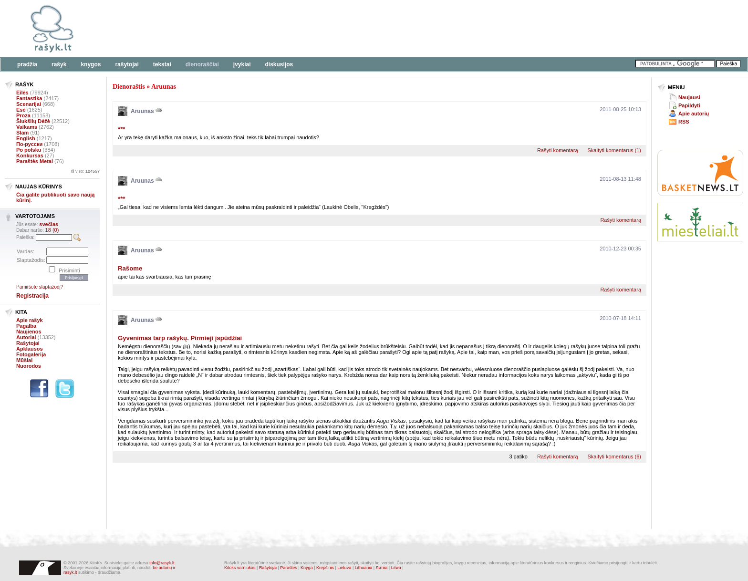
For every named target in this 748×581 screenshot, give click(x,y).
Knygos (91, 64)
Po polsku (29, 150)
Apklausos (29, 349)
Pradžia (27, 64)
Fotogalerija (31, 354)
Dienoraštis (129, 86)
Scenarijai (28, 104)
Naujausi (689, 97)
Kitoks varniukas (240, 567)
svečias (48, 224)
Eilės (22, 92)
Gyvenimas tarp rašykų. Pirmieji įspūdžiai (180, 338)
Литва (382, 567)
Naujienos (29, 331)
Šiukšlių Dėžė (33, 121)
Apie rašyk (29, 320)
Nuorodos (28, 366)
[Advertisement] (293, 28)
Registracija (32, 295)
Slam (22, 132)
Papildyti (689, 105)
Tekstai (162, 64)
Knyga (307, 567)
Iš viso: (85, 171)
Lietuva (344, 567)
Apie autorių (693, 113)
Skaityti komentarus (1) (614, 150)
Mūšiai (24, 360)
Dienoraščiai (202, 64)
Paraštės (288, 567)
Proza (23, 115)
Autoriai (26, 337)
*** (121, 129)
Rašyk (59, 64)
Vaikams (26, 127)
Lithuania (364, 567)
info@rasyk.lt (161, 562)
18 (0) (52, 230)
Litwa (396, 567)
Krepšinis (325, 567)
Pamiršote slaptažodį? (39, 287)
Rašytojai (126, 64)
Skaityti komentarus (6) (614, 456)
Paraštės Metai (34, 161)
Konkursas (29, 155)
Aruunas (163, 86)
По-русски (29, 144)
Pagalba (26, 326)
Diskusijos (279, 64)
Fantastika (29, 98)
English (25, 138)
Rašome (130, 268)
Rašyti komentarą (557, 150)
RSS (683, 121)
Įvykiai (242, 64)
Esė (21, 110)
